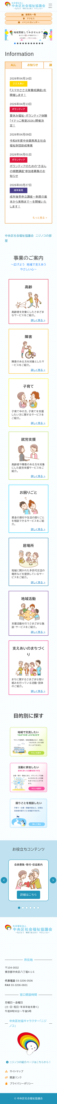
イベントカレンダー (28, 22)
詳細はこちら (28, 894)
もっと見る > (40, 217)
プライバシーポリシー (19, 1083)
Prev (4, 880)
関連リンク (13, 1077)
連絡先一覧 (28, 15)
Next (53, 880)
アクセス (28, 18)
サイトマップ (14, 1071)
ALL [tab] (13, 65)
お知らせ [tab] (32, 65)
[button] (28, 35)
